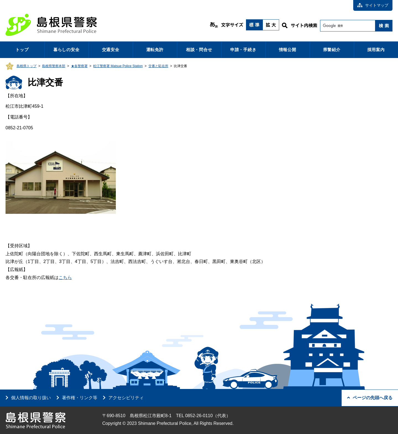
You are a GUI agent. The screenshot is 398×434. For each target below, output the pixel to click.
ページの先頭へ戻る (369, 397)
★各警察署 (79, 66)
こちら (65, 277)
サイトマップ (372, 5)
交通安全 (110, 49)
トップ (21, 49)
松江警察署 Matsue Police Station (118, 66)
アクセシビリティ (126, 397)
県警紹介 (332, 49)
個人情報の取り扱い (31, 397)
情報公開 (287, 49)
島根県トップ (26, 66)
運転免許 (155, 49)
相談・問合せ (199, 49)
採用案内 (376, 49)
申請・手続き (243, 49)
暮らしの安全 (66, 49)
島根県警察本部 (53, 66)
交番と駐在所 (158, 66)
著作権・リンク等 (79, 397)
